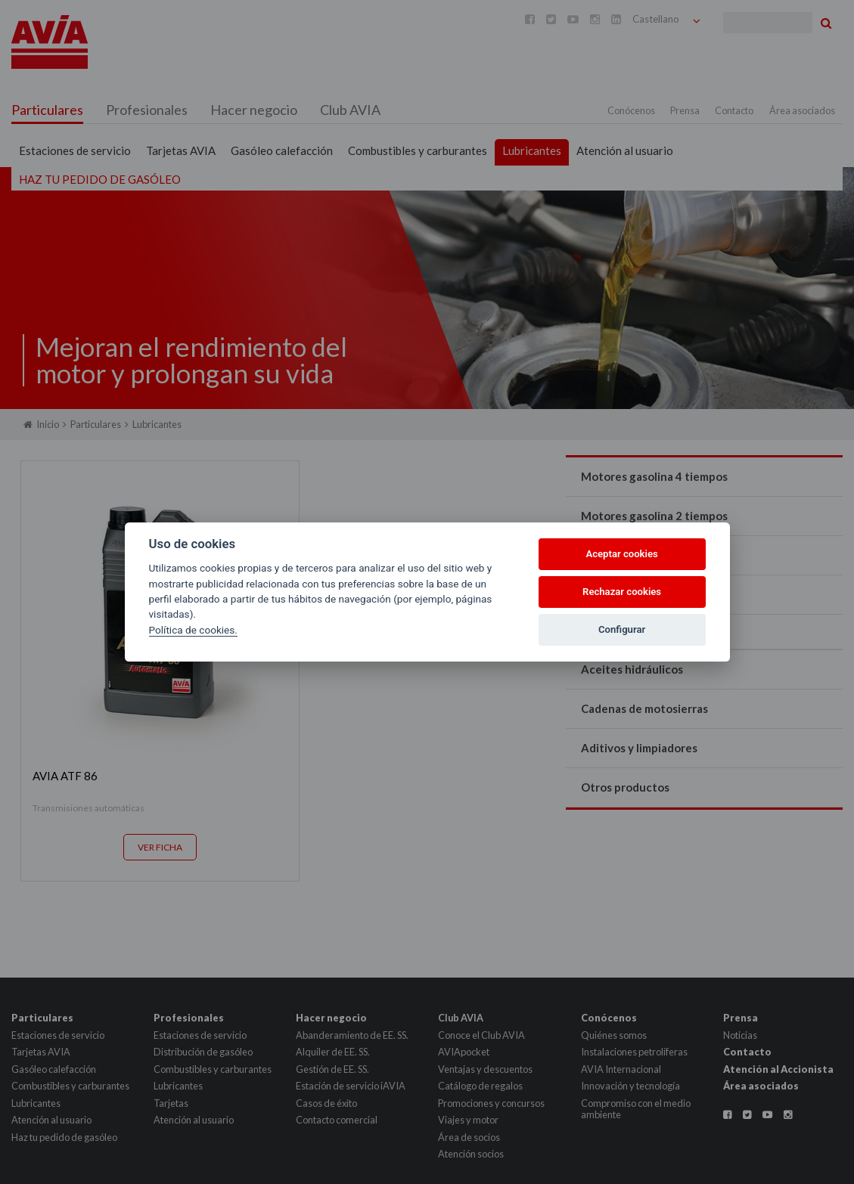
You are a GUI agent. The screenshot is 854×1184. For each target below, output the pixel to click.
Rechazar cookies (621, 591)
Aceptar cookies (621, 553)
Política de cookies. (193, 630)
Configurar (621, 629)
